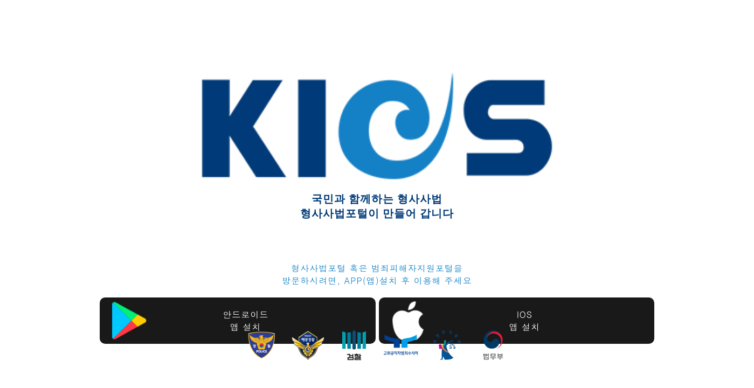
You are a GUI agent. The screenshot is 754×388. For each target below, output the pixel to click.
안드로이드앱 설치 (245, 320)
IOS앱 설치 (524, 320)
